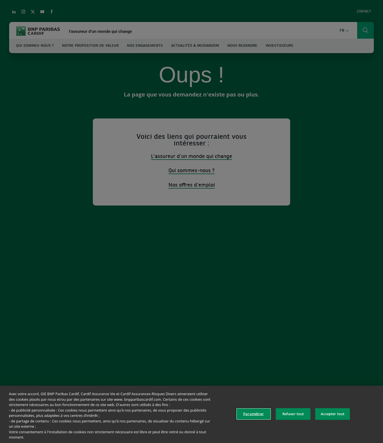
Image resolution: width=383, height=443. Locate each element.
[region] (191, 414)
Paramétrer (253, 413)
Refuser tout (293, 413)
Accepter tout (332, 413)
